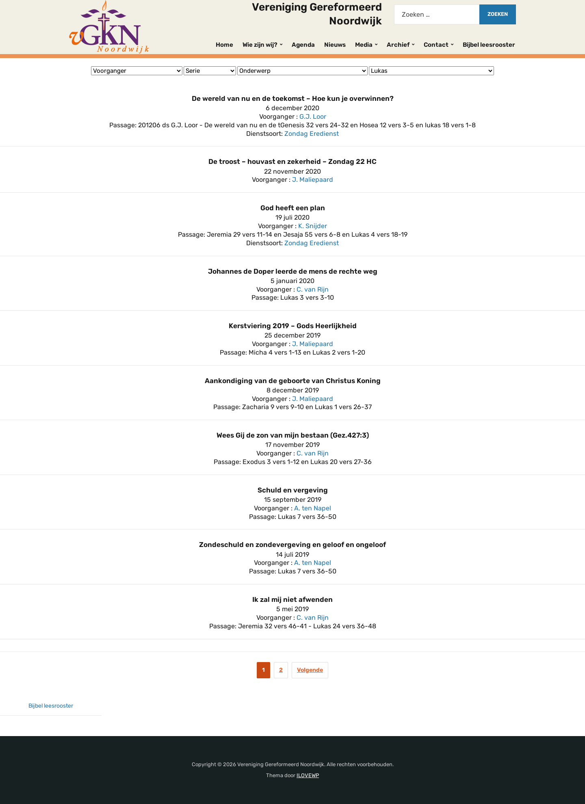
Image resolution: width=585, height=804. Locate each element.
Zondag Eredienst (311, 133)
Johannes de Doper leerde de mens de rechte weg (292, 271)
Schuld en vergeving (293, 490)
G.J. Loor (312, 116)
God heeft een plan (292, 208)
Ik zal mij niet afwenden (292, 599)
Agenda (303, 44)
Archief (398, 44)
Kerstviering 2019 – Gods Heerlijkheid (293, 326)
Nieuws (335, 44)
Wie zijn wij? (260, 44)
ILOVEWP (308, 775)
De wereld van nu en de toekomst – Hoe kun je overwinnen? (293, 98)
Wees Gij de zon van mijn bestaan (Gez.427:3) (293, 435)
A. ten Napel (312, 508)
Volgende (310, 670)
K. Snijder (312, 226)
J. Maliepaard (312, 179)
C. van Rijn (313, 289)
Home (224, 44)
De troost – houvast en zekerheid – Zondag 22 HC (292, 161)
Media (364, 44)
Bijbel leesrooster (489, 44)
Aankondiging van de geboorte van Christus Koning (293, 381)
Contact (436, 44)
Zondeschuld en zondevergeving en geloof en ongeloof (292, 544)
